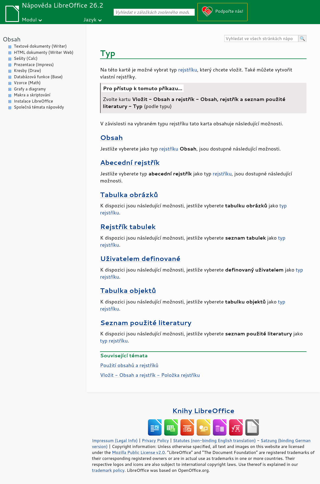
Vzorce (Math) (27, 83)
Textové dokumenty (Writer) (40, 46)
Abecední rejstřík (130, 162)
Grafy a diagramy (30, 89)
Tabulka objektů (128, 290)
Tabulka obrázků (129, 194)
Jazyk (90, 19)
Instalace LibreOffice (33, 101)
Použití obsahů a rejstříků (129, 365)
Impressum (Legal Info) (115, 440)
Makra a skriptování (32, 95)
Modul (29, 19)
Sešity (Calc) (26, 58)
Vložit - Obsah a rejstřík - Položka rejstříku (150, 374)
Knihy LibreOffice (203, 410)
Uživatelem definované (140, 258)
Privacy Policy (155, 440)
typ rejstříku (114, 340)
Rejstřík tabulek (128, 226)
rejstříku (187, 69)
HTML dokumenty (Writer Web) (44, 52)
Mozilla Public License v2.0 (138, 452)
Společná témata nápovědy (39, 107)
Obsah (12, 39)
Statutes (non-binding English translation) (214, 440)
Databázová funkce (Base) (38, 77)
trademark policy (108, 470)
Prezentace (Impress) (34, 64)
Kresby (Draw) (27, 70)
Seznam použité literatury (146, 322)
